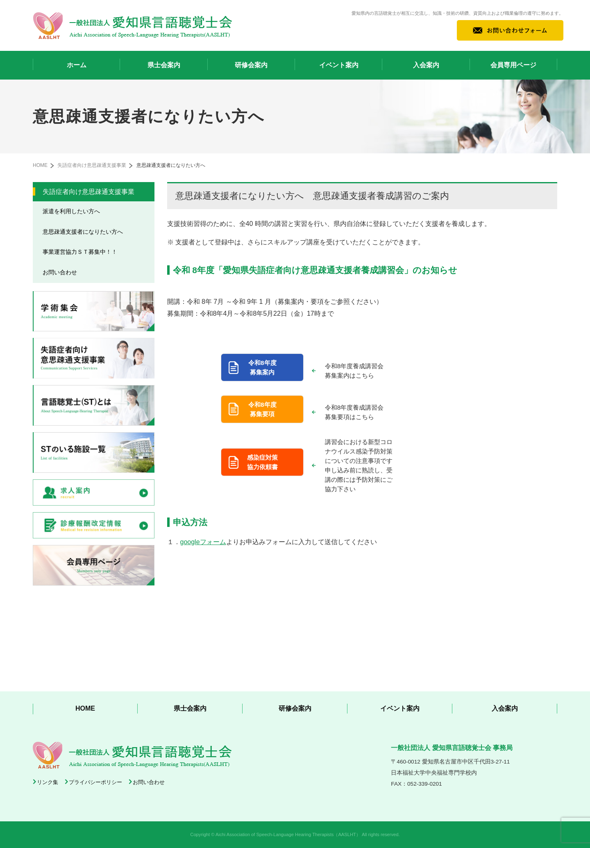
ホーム (76, 65)
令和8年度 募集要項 (262, 409)
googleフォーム (203, 541)
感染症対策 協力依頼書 (262, 462)
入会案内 (426, 65)
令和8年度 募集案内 (262, 367)
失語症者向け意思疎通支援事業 (91, 165)
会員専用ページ (513, 65)
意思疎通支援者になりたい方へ (83, 231)
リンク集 (47, 782)
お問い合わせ (60, 272)
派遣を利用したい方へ (71, 211)
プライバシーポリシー (95, 782)
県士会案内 (164, 65)
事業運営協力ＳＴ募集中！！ (80, 251)
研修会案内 (251, 65)
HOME (40, 165)
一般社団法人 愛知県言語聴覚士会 (132, 25)
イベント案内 (339, 65)
